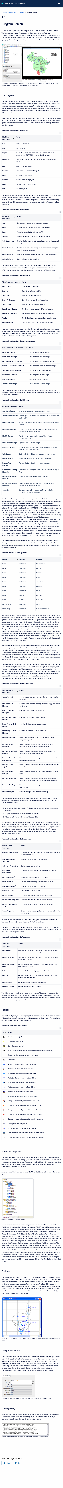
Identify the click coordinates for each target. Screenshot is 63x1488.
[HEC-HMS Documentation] (2, 3)
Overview (21, 12)
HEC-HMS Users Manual (15, 3)
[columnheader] (8, 138)
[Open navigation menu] (59, 3)
